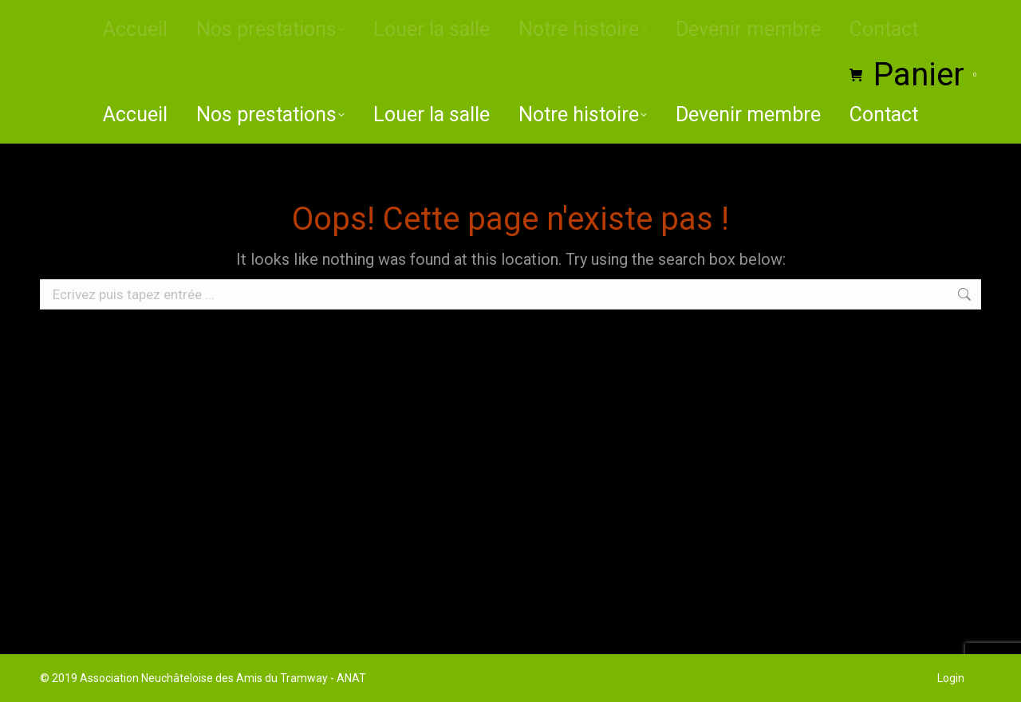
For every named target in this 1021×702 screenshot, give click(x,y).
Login (950, 678)
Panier (915, 75)
